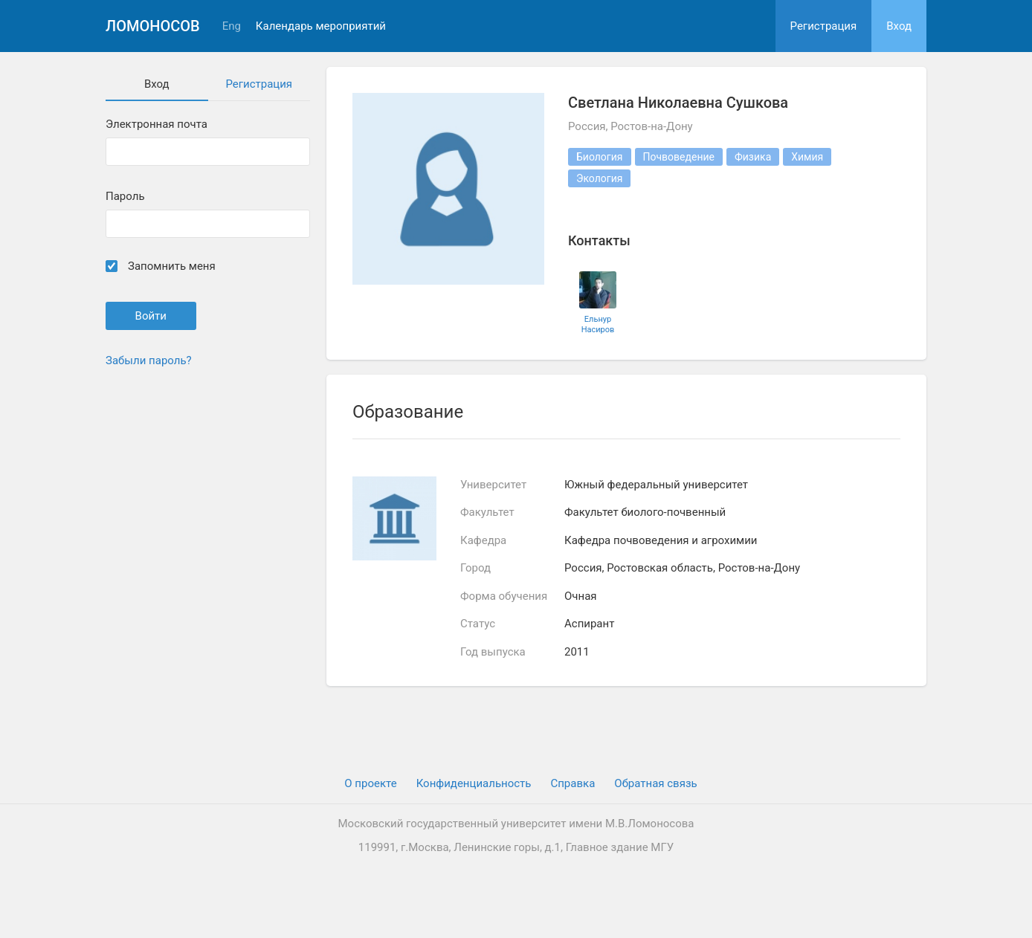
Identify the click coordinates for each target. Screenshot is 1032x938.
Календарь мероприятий (321, 26)
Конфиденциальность (474, 783)
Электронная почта (156, 124)
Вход (899, 26)
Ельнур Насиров (598, 324)
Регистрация (823, 26)
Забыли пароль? (149, 360)
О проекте (370, 783)
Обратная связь (655, 783)
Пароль (125, 196)
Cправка (572, 783)
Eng (231, 26)
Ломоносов (153, 26)
